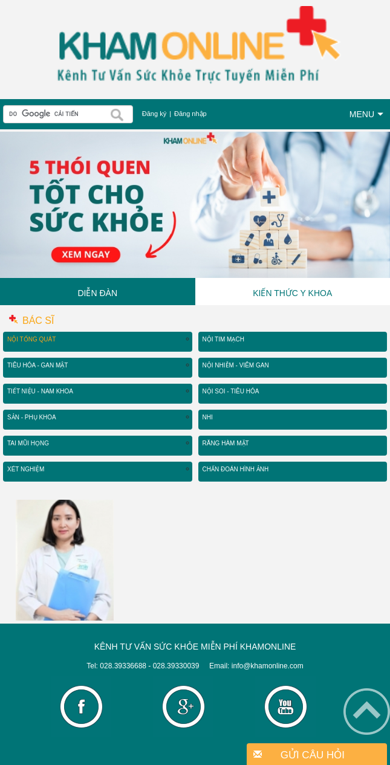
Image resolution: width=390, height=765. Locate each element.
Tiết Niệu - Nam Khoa (40, 391)
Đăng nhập (190, 113)
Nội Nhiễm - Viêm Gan (236, 365)
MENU (366, 114)
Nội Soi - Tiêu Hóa (231, 391)
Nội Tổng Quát (31, 339)
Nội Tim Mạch (223, 339)
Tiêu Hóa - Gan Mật (37, 365)
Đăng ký (154, 113)
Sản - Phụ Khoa (31, 417)
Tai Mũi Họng (28, 443)
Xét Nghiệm (25, 469)
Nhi (208, 417)
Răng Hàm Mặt (226, 443)
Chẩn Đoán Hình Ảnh (236, 469)
